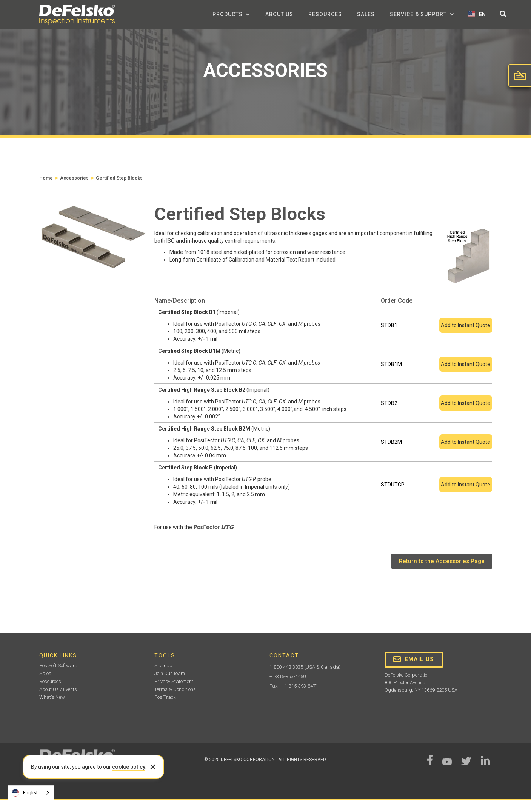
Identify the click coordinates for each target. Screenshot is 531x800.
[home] (77, 15)
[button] (231, 14)
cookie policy (128, 767)
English (25, 792)
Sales (366, 14)
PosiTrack (164, 697)
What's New (52, 697)
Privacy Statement (173, 681)
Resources (325, 14)
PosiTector (214, 527)
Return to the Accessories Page (442, 561)
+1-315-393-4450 (287, 676)
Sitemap (163, 665)
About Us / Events (58, 689)
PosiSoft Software (58, 665)
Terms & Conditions (175, 689)
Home (46, 178)
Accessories (74, 178)
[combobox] (31, 792)
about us (279, 14)
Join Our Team (169, 673)
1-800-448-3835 (286, 667)
